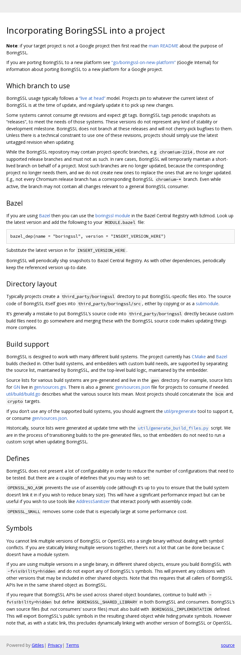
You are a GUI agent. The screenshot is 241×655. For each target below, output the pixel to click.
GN (16, 387)
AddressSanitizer (93, 501)
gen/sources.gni (50, 387)
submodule (207, 303)
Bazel (44, 216)
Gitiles (38, 645)
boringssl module (112, 216)
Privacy (55, 645)
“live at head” (92, 98)
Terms (72, 645)
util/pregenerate (180, 411)
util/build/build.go (23, 394)
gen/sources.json (132, 387)
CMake (199, 357)
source (228, 645)
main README (163, 46)
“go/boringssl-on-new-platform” (143, 62)
